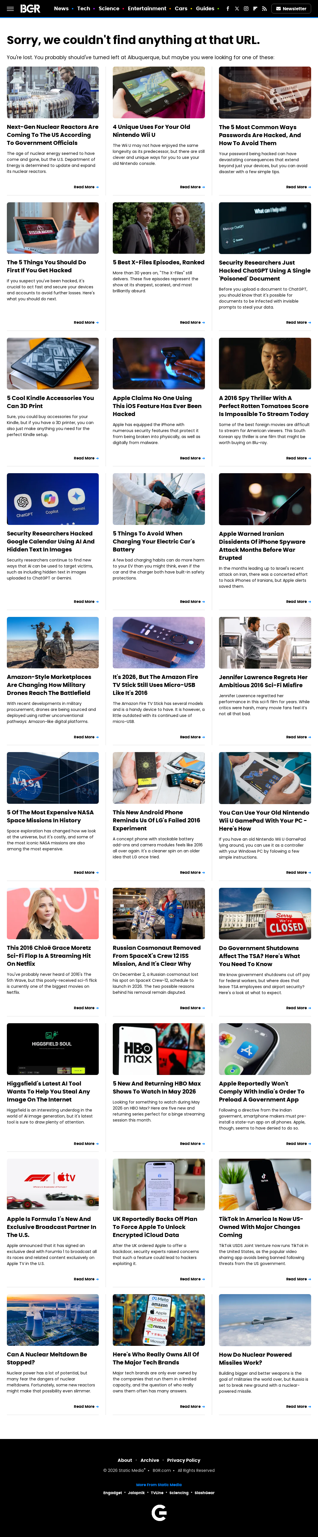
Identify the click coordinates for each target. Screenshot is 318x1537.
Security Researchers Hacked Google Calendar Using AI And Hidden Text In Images (51, 541)
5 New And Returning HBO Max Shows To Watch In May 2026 (157, 1087)
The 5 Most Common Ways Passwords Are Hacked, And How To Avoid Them (260, 135)
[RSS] (264, 8)
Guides (205, 8)
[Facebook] (228, 8)
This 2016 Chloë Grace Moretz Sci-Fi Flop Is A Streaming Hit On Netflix (49, 956)
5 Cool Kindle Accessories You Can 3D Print (50, 402)
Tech (83, 8)
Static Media (131, 1471)
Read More (84, 187)
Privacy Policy (183, 1460)
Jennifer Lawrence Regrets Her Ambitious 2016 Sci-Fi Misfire (263, 681)
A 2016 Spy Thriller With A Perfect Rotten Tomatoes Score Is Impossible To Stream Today (264, 406)
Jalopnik (136, 1492)
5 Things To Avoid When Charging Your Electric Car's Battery (154, 541)
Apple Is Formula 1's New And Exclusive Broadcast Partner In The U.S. (51, 1227)
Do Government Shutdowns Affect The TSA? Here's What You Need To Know (259, 956)
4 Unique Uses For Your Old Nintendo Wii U (151, 131)
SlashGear (205, 1492)
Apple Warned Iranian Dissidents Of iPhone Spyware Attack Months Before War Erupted (262, 545)
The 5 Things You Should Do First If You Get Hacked (46, 266)
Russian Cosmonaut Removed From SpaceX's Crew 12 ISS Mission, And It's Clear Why (157, 956)
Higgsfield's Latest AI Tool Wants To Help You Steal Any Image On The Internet (48, 1091)
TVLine (157, 1492)
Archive (150, 1460)
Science (109, 8)
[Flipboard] (255, 8)
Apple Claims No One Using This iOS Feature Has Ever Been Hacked (157, 406)
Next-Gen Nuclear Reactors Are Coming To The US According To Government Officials (52, 135)
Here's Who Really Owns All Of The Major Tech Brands (156, 1358)
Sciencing (179, 1492)
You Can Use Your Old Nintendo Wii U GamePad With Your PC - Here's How (264, 820)
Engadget (112, 1492)
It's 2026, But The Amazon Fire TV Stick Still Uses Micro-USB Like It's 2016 (155, 685)
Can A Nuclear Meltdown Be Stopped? (47, 1358)
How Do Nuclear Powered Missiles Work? (255, 1358)
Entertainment (147, 8)
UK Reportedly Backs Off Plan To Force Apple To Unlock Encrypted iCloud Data (155, 1227)
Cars (181, 8)
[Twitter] (237, 8)
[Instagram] (246, 8)
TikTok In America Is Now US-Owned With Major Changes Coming (261, 1227)
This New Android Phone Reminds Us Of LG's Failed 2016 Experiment (156, 820)
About (125, 1460)
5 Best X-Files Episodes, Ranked (159, 262)
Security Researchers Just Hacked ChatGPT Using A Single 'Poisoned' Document (265, 270)
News (61, 8)
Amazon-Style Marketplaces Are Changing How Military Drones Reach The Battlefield (49, 685)
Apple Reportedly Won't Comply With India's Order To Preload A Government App (262, 1091)
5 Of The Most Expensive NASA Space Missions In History (50, 816)
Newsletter (291, 8)
